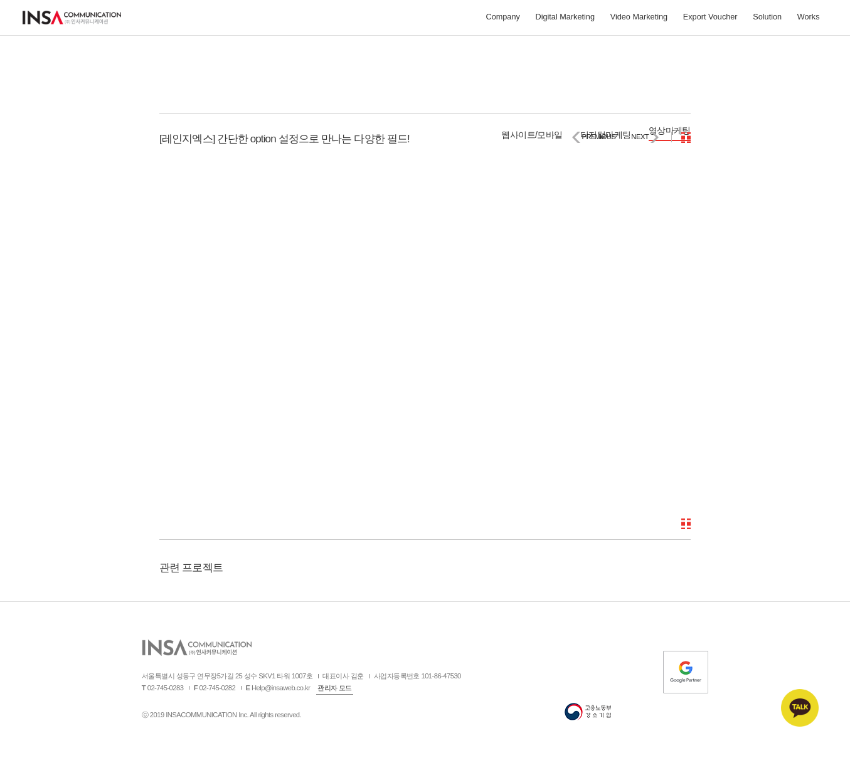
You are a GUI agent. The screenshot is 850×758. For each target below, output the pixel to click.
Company (502, 19)
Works (808, 19)
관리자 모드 (334, 688)
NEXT (640, 136)
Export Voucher (710, 19)
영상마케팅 (670, 130)
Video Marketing (638, 19)
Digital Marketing (565, 19)
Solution (767, 19)
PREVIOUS (598, 136)
